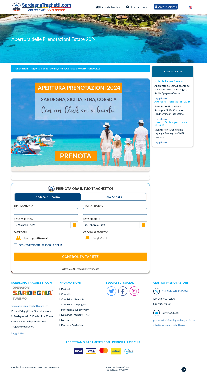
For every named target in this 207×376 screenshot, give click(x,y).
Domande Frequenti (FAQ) (75, 314)
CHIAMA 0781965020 (175, 291)
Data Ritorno (91, 219)
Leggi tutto (160, 98)
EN (188, 7)
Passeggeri (20, 232)
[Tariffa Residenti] (15, 245)
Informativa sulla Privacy (75, 309)
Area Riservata (166, 7)
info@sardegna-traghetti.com (169, 324)
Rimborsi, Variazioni (72, 325)
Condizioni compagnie (73, 304)
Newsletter (67, 319)
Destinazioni (137, 7)
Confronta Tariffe (80, 257)
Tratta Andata (23, 205)
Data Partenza (23, 219)
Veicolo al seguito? (95, 232)
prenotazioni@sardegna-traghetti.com (174, 320)
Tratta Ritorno (93, 205)
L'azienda (66, 288)
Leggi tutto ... (18, 333)
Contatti (66, 294)
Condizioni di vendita (72, 299)
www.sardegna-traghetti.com (27, 305)
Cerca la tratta (108, 7)
